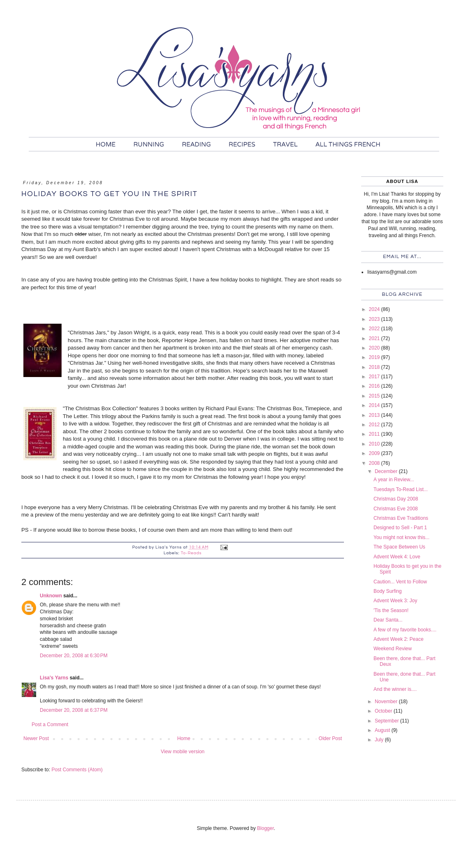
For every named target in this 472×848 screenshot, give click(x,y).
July (380, 740)
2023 (375, 319)
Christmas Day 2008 (395, 499)
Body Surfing (387, 591)
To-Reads (191, 553)
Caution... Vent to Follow (400, 582)
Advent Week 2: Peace (398, 639)
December (387, 471)
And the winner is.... (395, 689)
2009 (375, 453)
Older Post (330, 738)
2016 (375, 386)
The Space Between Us (399, 547)
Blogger (265, 828)
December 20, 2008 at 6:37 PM (74, 710)
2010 (375, 444)
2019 (375, 357)
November (387, 701)
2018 (375, 367)
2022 (375, 328)
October (384, 711)
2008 (375, 463)
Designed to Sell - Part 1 (400, 527)
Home (183, 738)
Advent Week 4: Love (396, 557)
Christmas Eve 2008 (395, 509)
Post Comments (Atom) (77, 770)
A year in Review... (393, 479)
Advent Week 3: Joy (395, 600)
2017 (375, 376)
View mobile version (183, 751)
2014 (375, 405)
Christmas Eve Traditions (400, 518)
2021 (375, 338)
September (387, 721)
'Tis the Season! (390, 610)
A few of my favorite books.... (404, 630)
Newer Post (36, 738)
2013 (375, 415)
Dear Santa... (388, 620)
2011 (375, 434)
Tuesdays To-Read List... (400, 489)
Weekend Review (392, 648)
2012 (375, 424)
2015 (375, 396)
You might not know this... (401, 537)
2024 (375, 309)
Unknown (51, 596)
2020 (375, 348)
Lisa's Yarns (54, 678)
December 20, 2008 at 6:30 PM (74, 655)
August (383, 730)
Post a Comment (50, 724)
